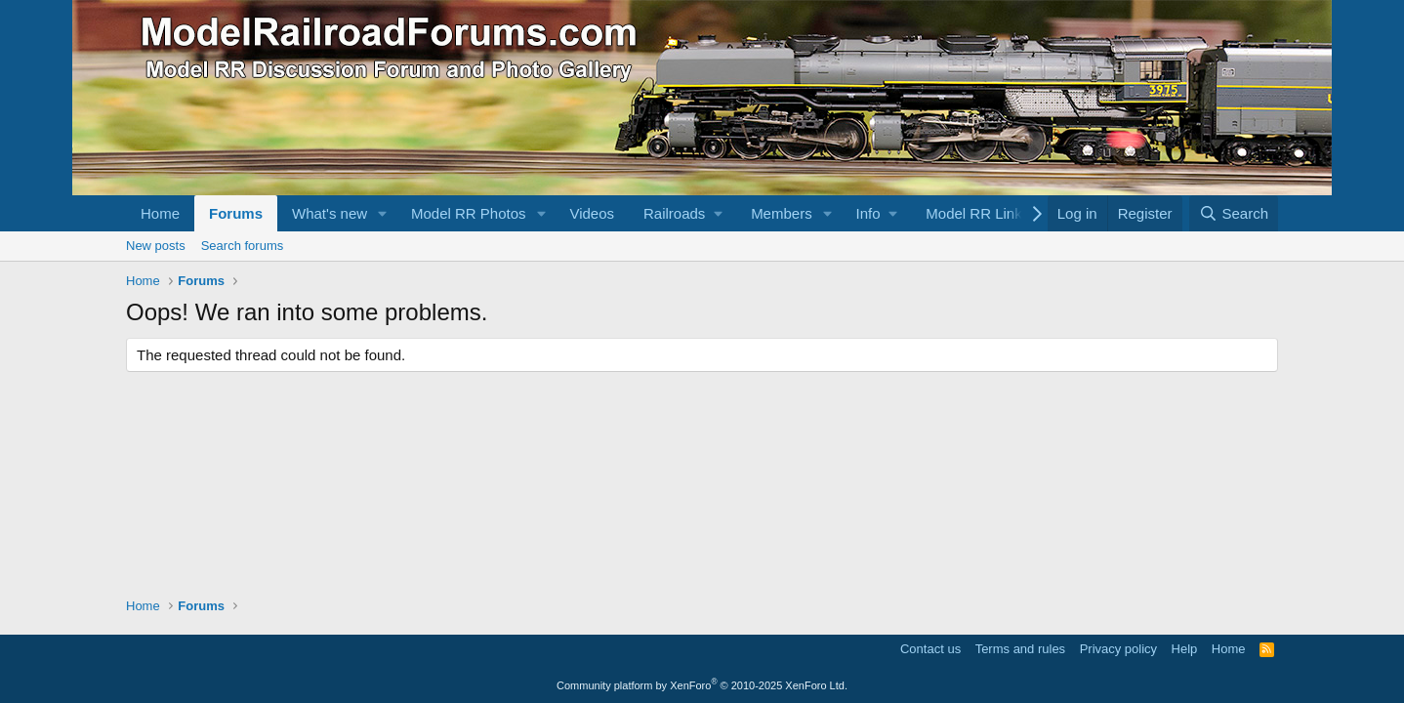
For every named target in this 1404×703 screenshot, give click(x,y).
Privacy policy (1118, 648)
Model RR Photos (468, 213)
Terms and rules (1020, 648)
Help (1185, 648)
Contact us (930, 648)
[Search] (1233, 213)
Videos (591, 213)
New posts (156, 245)
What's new (329, 213)
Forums (236, 213)
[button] (382, 213)
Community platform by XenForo (702, 685)
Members (781, 213)
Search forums (242, 245)
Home (160, 213)
